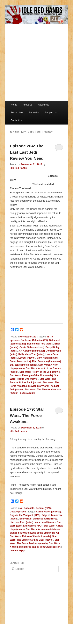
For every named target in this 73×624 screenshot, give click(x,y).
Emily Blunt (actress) (31, 518)
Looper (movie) (26, 357)
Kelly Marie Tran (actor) (31, 354)
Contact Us (16, 120)
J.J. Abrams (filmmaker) (31, 350)
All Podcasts (27, 508)
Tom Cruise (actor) (50, 547)
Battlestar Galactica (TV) (34, 340)
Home (14, 104)
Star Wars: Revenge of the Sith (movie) (31, 375)
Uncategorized (28, 336)
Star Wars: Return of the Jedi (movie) (40, 372)
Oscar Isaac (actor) (20, 361)
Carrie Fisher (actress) (31, 347)
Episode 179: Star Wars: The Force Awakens (27, 415)
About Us (27, 104)
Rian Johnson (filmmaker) (46, 361)
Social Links (17, 112)
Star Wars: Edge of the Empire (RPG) (38, 532)
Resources (43, 104)
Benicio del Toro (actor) (40, 343)
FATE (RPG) (50, 518)
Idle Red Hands (18, 168)
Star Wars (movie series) (23, 364)
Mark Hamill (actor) (47, 357)
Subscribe (34, 112)
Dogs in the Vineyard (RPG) (25, 515)
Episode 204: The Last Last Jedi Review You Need (27, 152)
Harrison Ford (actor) (21, 522)
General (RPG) (44, 508)
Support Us (51, 112)
